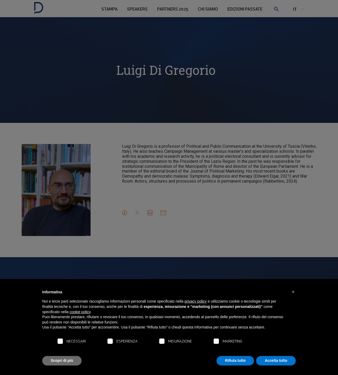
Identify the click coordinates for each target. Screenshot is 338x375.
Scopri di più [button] (62, 360)
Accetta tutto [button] (276, 360)
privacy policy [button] (196, 301)
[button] (293, 292)
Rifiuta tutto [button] (235, 360)
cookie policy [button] (80, 312)
